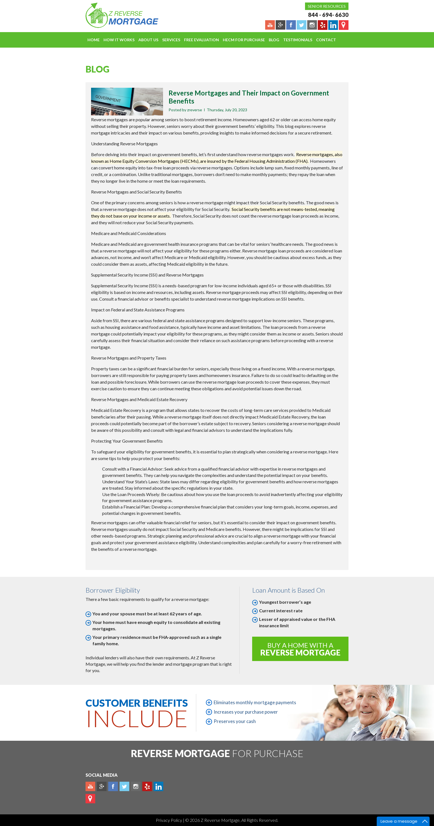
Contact (326, 39)
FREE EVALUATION (201, 39)
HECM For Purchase (244, 39)
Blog (274, 39)
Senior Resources (327, 6)
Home (93, 39)
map (90, 798)
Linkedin (158, 786)
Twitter (124, 786)
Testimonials (297, 39)
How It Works (119, 39)
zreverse (194, 109)
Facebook (113, 786)
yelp (147, 786)
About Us (148, 39)
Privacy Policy (169, 820)
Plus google (102, 786)
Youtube (90, 786)
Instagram (136, 786)
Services (171, 39)
